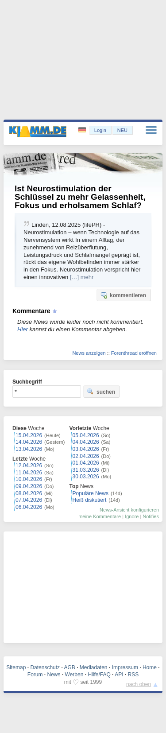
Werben (74, 674)
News (54, 674)
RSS (133, 674)
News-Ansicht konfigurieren (129, 509)
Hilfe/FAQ (99, 674)
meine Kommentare (99, 516)
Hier (22, 329)
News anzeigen (88, 353)
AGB (69, 667)
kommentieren (123, 295)
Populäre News (90, 493)
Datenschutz (45, 667)
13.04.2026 (28, 449)
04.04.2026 (86, 442)
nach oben (138, 684)
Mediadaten (94, 667)
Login (100, 130)
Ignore (132, 516)
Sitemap (16, 667)
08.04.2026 (28, 493)
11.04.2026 (28, 472)
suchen (101, 391)
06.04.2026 (28, 507)
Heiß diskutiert (90, 500)
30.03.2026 (86, 476)
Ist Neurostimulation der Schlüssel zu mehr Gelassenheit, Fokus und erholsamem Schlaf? (80, 197)
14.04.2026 (28, 442)
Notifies (151, 516)
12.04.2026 (28, 465)
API (119, 674)
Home (150, 667)
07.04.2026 (28, 500)
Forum (35, 674)
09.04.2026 (28, 486)
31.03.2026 (86, 470)
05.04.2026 (86, 435)
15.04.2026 (28, 435)
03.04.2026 (86, 449)
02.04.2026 (86, 456)
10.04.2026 (28, 479)
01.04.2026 (86, 463)
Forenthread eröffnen (134, 353)
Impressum (125, 667)
